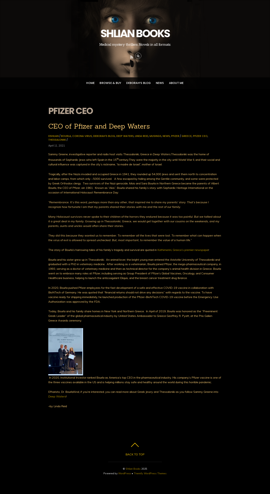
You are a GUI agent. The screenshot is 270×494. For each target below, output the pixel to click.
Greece (187, 136)
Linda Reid (141, 136)
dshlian (53, 136)
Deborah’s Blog (138, 83)
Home (90, 83)
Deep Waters (125, 136)
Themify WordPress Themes (150, 473)
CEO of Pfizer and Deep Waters (99, 126)
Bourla (66, 136)
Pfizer (175, 136)
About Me (176, 83)
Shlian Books (133, 468)
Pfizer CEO (200, 136)
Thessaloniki (57, 140)
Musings (155, 136)
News (160, 83)
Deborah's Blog (104, 136)
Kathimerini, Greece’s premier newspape (182, 250)
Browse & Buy (110, 83)
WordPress (124, 473)
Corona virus (82, 136)
